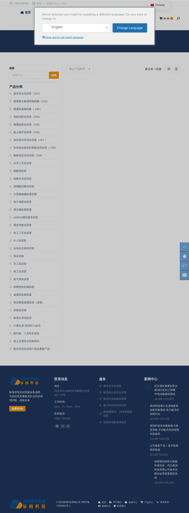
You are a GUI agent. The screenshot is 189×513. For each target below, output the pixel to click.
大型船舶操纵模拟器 (25, 194)
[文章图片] (148, 387)
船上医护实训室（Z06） (27, 132)
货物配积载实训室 (23, 186)
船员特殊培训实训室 (115, 405)
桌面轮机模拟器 (22, 294)
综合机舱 (18, 256)
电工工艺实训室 (22, 232)
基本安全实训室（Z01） (27, 93)
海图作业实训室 (22, 178)
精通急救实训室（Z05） (27, 124)
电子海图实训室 (22, 202)
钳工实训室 (19, 271)
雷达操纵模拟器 (22, 209)
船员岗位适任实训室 (115, 392)
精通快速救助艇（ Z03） (27, 109)
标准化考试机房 (22, 318)
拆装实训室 (19, 310)
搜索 (11, 68)
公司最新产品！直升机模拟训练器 (164, 447)
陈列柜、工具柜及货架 (26, 333)
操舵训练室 (19, 171)
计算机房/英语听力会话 (26, 325)
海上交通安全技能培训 (26, 341)
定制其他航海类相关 (115, 422)
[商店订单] (79, 68)
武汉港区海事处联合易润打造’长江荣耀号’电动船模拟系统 (166, 390)
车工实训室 (19, 263)
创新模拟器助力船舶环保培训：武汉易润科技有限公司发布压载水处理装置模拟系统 (166, 469)
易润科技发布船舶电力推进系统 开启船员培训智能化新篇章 (164, 429)
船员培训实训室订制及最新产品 (31, 349)
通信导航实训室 (22, 225)
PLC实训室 (19, 240)
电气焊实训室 (21, 279)
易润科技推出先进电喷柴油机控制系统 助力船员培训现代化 (164, 410)
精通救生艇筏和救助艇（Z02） (31, 101)
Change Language (130, 28)
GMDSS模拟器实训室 (25, 217)
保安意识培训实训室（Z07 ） (30, 140)
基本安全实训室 (112, 386)
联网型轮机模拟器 (23, 287)
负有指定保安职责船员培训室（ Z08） (35, 147)
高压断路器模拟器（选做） (28, 302)
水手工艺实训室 (22, 163)
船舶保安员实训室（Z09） (28, 155)
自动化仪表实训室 (23, 248)
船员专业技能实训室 (115, 398)
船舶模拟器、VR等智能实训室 (117, 413)
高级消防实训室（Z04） (27, 116)
